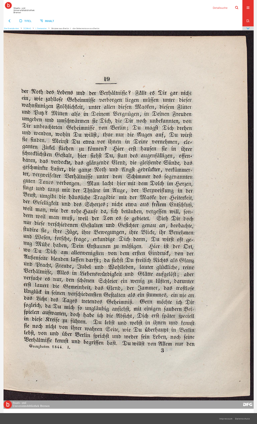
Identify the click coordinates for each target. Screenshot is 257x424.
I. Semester (41, 28)
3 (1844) (27, 28)
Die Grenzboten (11, 28)
